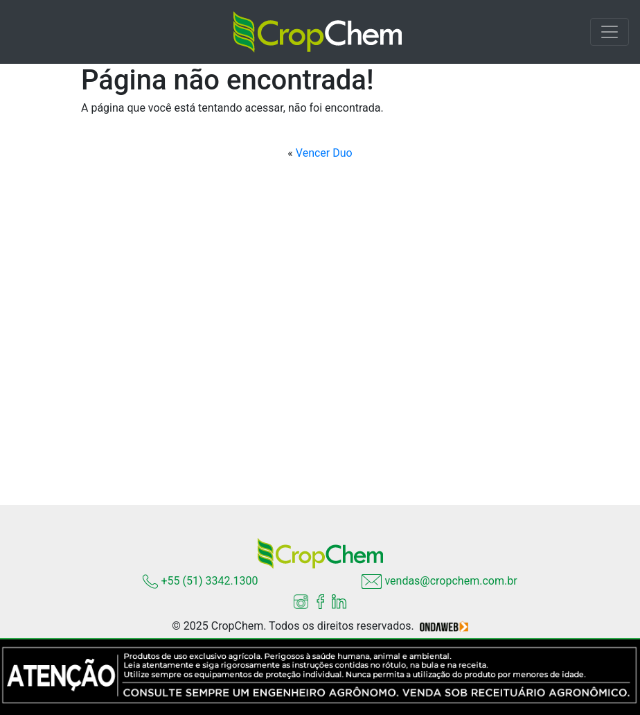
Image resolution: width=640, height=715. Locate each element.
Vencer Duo (324, 153)
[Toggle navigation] (609, 32)
